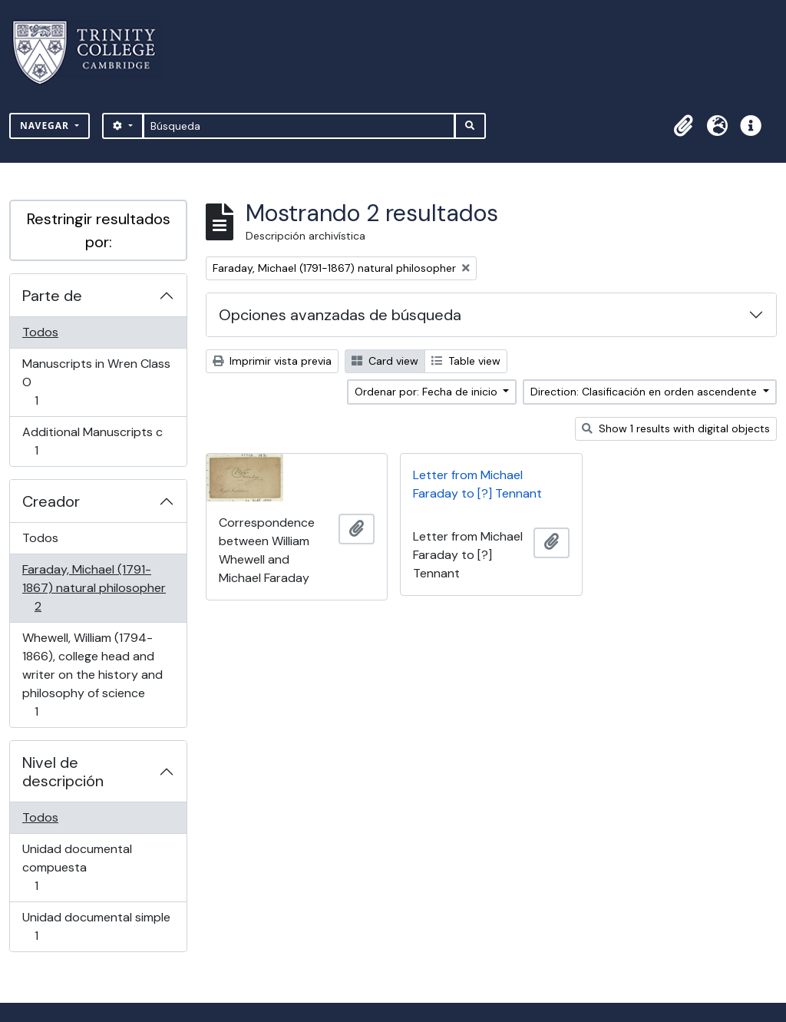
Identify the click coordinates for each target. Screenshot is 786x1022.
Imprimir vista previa (272, 361)
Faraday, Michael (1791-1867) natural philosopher (93, 588)
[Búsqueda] (299, 126)
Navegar (46, 125)
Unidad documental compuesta (76, 867)
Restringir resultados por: (98, 230)
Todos (40, 332)
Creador (51, 501)
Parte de (52, 296)
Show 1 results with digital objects (676, 428)
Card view (385, 361)
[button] (683, 126)
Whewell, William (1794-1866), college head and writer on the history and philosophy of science (92, 674)
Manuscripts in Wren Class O (95, 382)
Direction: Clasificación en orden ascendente (645, 392)
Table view (465, 361)
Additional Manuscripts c (92, 441)
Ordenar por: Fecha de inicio (427, 392)
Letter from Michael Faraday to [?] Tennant (477, 484)
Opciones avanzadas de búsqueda (340, 315)
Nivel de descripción (63, 771)
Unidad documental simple (95, 926)
